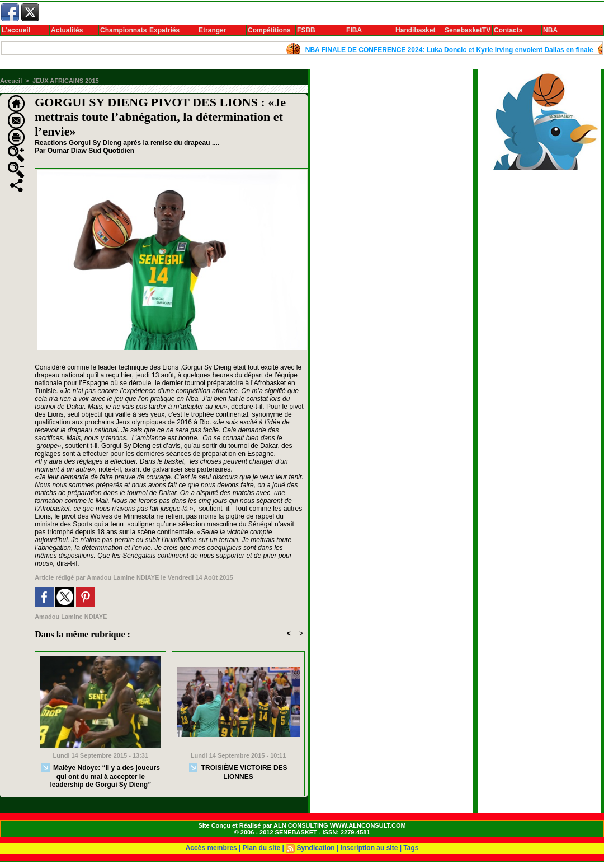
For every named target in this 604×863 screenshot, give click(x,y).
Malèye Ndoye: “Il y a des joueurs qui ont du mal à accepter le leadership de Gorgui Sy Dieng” (100, 776)
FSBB (306, 30)
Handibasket (415, 30)
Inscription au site (369, 848)
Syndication (316, 848)
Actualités (67, 30)
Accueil (11, 80)
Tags (410, 848)
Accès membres (211, 848)
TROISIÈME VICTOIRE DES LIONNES (238, 772)
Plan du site (261, 848)
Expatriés (164, 30)
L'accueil (16, 30)
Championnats (123, 30)
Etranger (212, 30)
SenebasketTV (467, 30)
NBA (550, 30)
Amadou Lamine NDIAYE (123, 577)
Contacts (508, 30)
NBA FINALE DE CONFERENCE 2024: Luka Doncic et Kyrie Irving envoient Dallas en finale (456, 50)
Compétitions (269, 30)
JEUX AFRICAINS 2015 (65, 80)
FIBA (354, 30)
